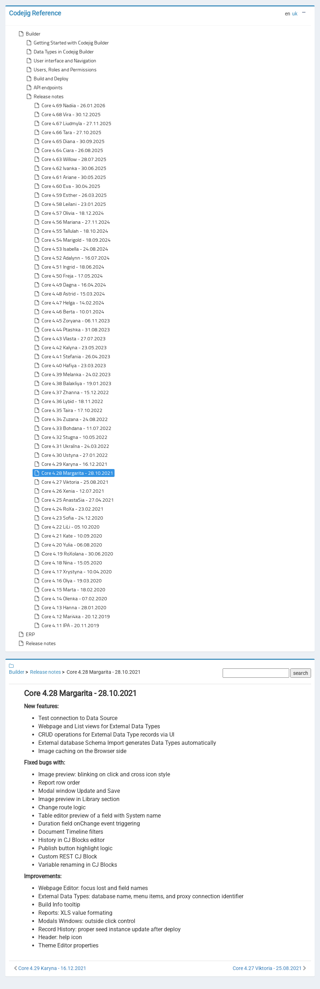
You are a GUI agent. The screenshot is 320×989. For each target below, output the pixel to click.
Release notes (44, 96)
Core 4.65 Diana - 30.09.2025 (69, 141)
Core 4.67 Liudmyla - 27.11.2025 (72, 123)
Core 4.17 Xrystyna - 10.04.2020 (72, 572)
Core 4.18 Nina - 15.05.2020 (67, 563)
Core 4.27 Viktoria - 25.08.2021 (70, 482)
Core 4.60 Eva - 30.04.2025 (66, 186)
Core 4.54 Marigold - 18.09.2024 (72, 240)
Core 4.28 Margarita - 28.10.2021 (73, 473)
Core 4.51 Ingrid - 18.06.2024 (68, 267)
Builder (28, 34)
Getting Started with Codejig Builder (67, 43)
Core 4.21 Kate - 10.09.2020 (67, 536)
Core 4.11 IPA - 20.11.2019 (66, 625)
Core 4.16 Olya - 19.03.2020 (67, 581)
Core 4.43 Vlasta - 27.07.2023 (69, 338)
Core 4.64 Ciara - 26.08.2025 (68, 150)
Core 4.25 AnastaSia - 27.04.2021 (73, 500)
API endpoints (44, 87)
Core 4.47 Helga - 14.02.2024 (68, 303)
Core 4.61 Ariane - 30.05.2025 (69, 177)
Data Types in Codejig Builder (59, 52)
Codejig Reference (35, 13)
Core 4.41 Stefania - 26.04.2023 (71, 356)
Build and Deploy (46, 78)
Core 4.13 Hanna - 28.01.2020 (69, 607)
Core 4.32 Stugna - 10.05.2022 (70, 437)
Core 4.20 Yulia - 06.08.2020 (67, 545)
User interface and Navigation (60, 61)
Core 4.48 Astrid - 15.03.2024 (69, 294)
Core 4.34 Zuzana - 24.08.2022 (70, 419)
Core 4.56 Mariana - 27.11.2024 (71, 222)
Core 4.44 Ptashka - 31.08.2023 (71, 329)
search (300, 673)
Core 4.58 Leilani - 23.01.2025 (69, 204)
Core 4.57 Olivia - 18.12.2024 (68, 213)
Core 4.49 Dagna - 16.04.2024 (69, 285)
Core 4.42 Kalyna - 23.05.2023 (70, 347)
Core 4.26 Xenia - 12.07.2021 (68, 491)
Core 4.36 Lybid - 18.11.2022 (68, 401)
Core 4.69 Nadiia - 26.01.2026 (69, 105)
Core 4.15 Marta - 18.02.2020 (69, 589)
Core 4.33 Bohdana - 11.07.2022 (72, 428)
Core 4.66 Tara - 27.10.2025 (67, 132)
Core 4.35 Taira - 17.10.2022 (67, 410)
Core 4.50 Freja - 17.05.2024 (68, 276)
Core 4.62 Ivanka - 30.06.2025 (69, 168)
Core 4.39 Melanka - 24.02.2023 (72, 374)
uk (294, 13)
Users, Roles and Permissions (61, 70)
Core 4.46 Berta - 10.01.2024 (68, 312)
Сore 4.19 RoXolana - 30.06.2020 (73, 554)
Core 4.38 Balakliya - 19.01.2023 (72, 383)
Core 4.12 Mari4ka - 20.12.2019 (71, 616)
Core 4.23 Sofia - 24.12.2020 (68, 518)
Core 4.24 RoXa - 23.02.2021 (68, 509)
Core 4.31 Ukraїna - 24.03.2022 (71, 446)
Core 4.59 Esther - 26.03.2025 (70, 195)
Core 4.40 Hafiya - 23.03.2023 (69, 365)
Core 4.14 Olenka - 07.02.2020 (70, 598)
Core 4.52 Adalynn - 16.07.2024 (71, 258)
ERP (26, 634)
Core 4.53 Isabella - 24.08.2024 (70, 249)
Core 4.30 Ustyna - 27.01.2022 (70, 455)
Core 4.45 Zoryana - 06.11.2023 (71, 321)
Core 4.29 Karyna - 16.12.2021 (70, 464)
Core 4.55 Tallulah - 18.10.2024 (70, 231)
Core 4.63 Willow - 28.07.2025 (69, 159)
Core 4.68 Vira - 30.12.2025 (67, 114)
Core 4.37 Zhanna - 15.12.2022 (71, 392)
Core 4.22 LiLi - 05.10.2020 (66, 527)
